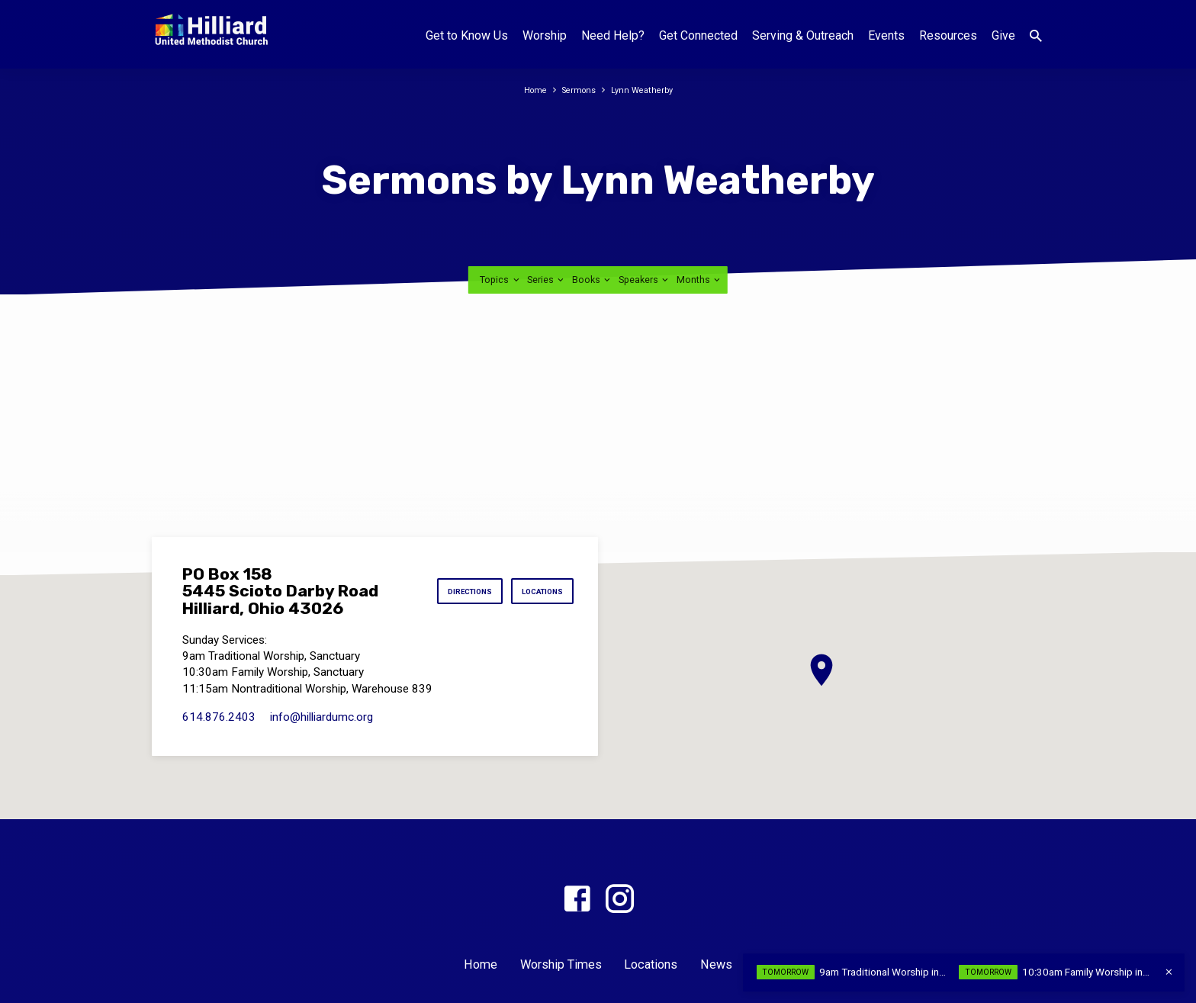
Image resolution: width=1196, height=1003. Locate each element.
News (716, 964)
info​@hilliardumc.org (321, 717)
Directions (452, 591)
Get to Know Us (467, 35)
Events (886, 35)
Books (592, 279)
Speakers (644, 279)
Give (1003, 35)
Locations (536, 591)
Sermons (577, 89)
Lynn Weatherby (646, 89)
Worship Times (561, 964)
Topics (500, 279)
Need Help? (613, 35)
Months (699, 279)
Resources (948, 35)
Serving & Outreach (803, 35)
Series (546, 279)
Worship (544, 35)
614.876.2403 (219, 717)
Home (529, 89)
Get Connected (698, 35)
